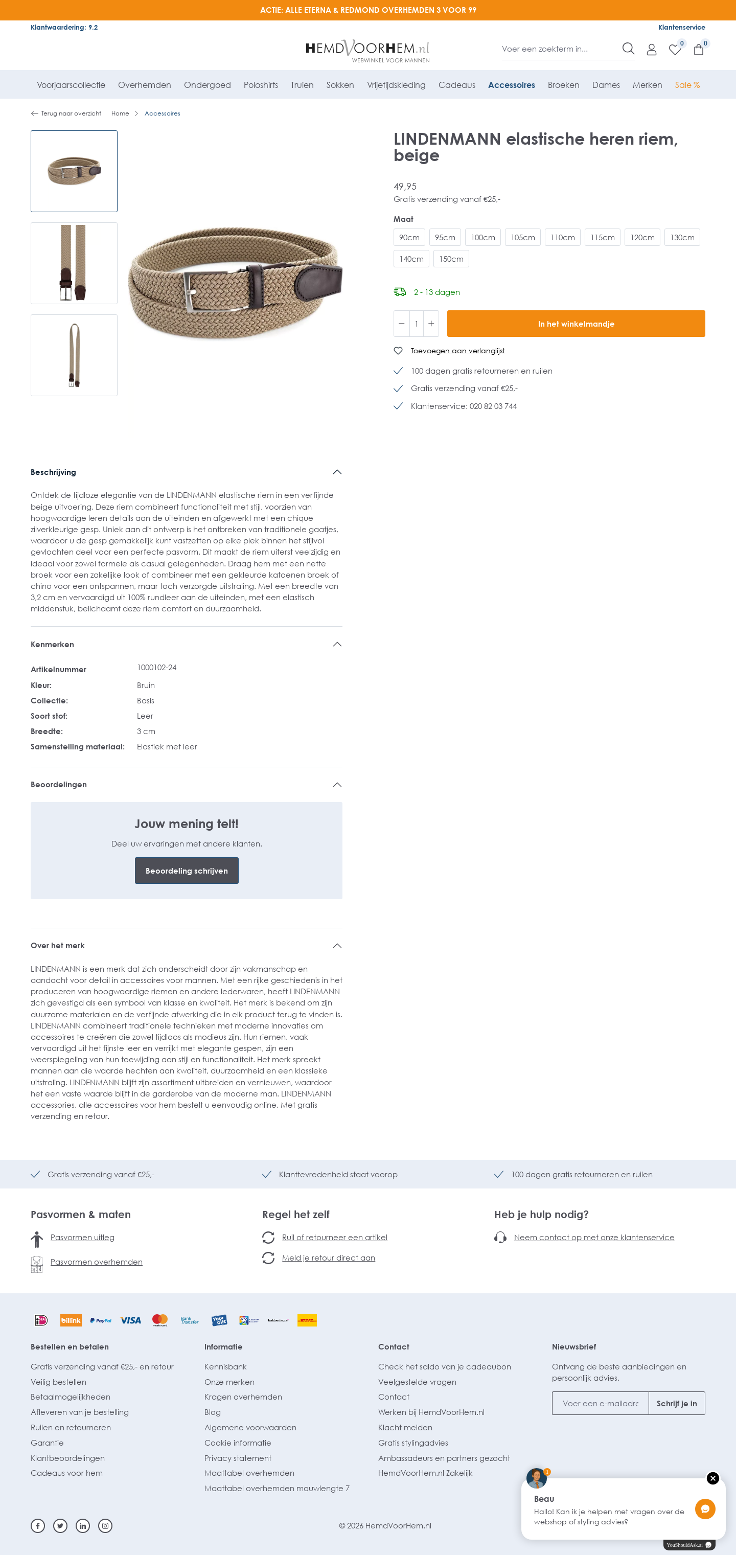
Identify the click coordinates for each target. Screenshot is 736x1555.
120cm (642, 237)
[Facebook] (38, 1526)
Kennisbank (225, 1366)
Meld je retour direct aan (328, 1257)
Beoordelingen (59, 784)
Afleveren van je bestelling (80, 1411)
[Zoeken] (629, 48)
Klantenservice (681, 27)
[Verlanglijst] (670, 49)
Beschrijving (53, 471)
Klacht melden (405, 1427)
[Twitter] (60, 1526)
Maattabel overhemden (249, 1472)
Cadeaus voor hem (67, 1472)
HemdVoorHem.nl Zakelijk (425, 1472)
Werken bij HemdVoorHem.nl (431, 1411)
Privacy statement (237, 1457)
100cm (483, 237)
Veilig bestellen (58, 1381)
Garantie (47, 1442)
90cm (409, 237)
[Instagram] (105, 1526)
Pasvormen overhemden (97, 1261)
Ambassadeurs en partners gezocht (444, 1457)
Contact (393, 1346)
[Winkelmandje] (693, 49)
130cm (682, 237)
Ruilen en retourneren (71, 1427)
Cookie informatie (237, 1442)
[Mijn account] (646, 49)
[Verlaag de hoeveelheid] (402, 323)
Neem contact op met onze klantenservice (594, 1237)
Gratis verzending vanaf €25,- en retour (102, 1366)
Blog (212, 1411)
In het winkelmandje (576, 323)
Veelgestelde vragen (417, 1381)
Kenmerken (52, 644)
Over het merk (58, 945)
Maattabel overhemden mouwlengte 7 (277, 1488)
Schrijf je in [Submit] (677, 1403)
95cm (445, 237)
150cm (451, 258)
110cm (562, 237)
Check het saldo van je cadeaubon (444, 1366)
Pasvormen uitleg (82, 1237)
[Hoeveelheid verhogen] (431, 323)
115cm (602, 237)
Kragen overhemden (243, 1396)
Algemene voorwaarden (250, 1427)
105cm (523, 237)
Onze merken (229, 1381)
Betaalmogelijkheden (70, 1396)
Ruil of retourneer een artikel (334, 1237)
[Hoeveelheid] (416, 323)
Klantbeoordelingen (68, 1457)
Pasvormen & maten (81, 1214)
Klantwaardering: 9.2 (64, 27)
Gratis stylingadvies (413, 1442)
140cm (411, 258)
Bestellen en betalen (70, 1346)
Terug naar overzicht (66, 113)
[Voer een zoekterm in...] (562, 48)
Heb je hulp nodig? (541, 1214)
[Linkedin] (83, 1526)
